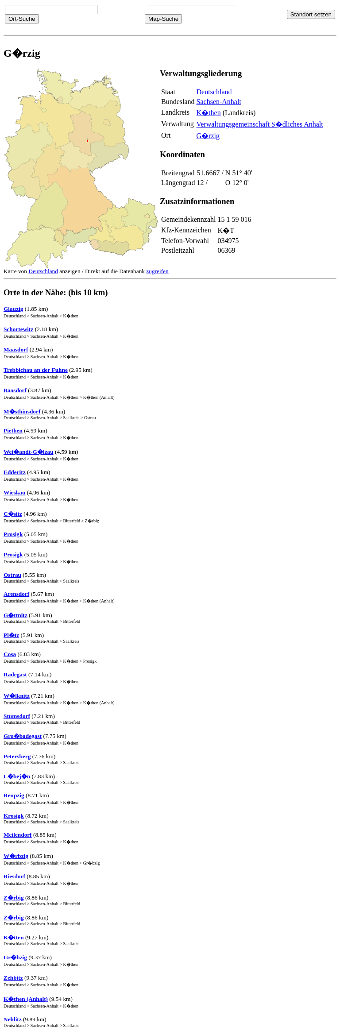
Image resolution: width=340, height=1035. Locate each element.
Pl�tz (11, 635)
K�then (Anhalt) (26, 999)
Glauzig (13, 308)
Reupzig (14, 795)
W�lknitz (17, 695)
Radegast (15, 674)
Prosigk (13, 534)
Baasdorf (15, 390)
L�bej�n (17, 776)
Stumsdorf (17, 716)
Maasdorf (16, 349)
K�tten (14, 937)
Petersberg (17, 756)
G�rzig (208, 135)
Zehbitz (13, 977)
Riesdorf (14, 876)
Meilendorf (18, 834)
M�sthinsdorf (22, 411)
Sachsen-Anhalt (219, 101)
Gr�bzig (15, 957)
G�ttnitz (15, 615)
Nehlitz (13, 1019)
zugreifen (157, 271)
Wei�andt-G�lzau (29, 451)
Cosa (10, 654)
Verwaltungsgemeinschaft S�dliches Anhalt (260, 124)
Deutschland (214, 92)
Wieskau (14, 492)
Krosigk (14, 815)
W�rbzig (16, 856)
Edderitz (15, 472)
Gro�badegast (23, 736)
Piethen (13, 430)
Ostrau (12, 575)
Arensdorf (16, 594)
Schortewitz (18, 329)
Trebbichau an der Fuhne (36, 370)
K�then (209, 112)
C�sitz (13, 513)
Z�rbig (14, 897)
